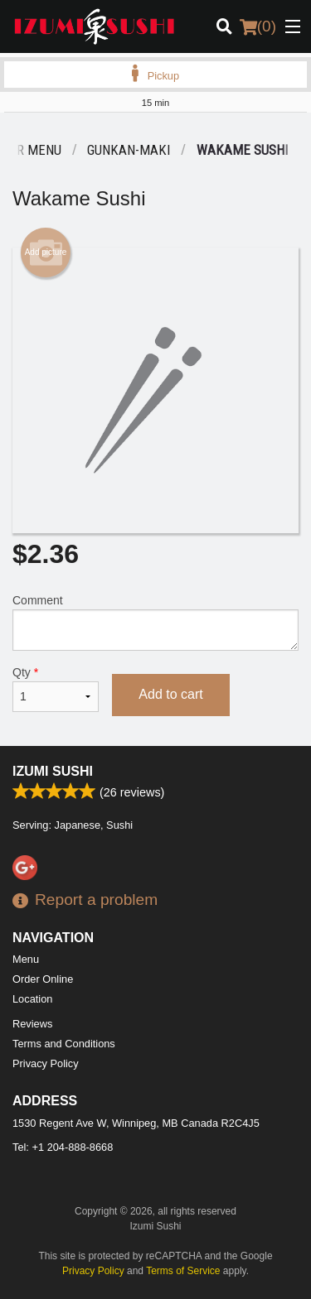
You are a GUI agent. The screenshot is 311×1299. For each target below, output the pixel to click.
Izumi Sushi (52, 771)
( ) (258, 26)
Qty (55, 689)
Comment (155, 622)
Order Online (42, 979)
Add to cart (170, 694)
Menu (25, 959)
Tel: (62, 1147)
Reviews (32, 1024)
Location (32, 999)
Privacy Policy (45, 1063)
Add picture (46, 252)
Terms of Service (183, 1271)
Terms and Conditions (63, 1043)
